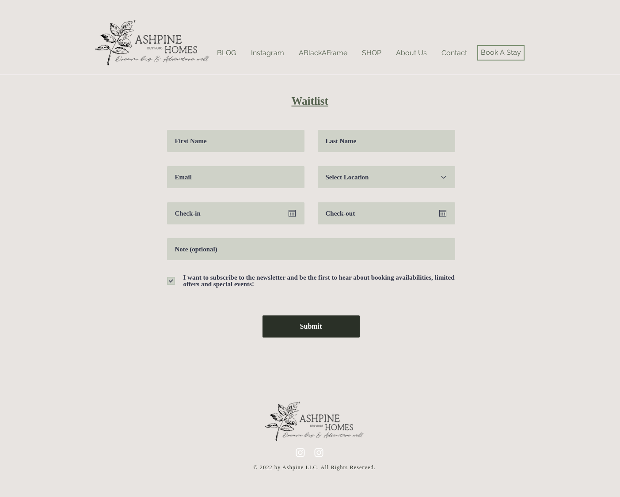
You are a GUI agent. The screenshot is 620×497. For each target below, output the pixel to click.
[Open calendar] (292, 213)
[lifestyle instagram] (300, 453)
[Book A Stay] (501, 53)
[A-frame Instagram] (319, 453)
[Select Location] (386, 177)
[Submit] (311, 326)
